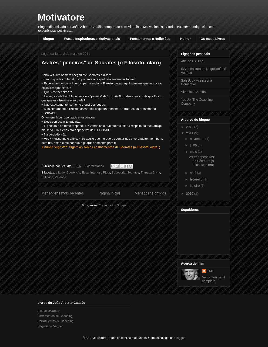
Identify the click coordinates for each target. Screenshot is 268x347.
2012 (190, 127)
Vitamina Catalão (193, 92)
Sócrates (133, 172)
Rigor (106, 172)
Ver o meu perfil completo (213, 279)
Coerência (73, 172)
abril (193, 173)
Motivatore (61, 17)
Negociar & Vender (50, 326)
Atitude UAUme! (192, 61)
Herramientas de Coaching (55, 321)
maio (194, 151)
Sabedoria (118, 172)
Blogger (179, 338)
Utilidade (47, 177)
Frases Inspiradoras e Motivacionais (92, 39)
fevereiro (196, 179)
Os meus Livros (213, 39)
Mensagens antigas (150, 193)
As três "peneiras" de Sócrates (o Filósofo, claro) (101, 63)
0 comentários (94, 166)
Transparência (150, 172)
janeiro (195, 185)
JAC (210, 271)
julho (194, 145)
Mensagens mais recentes (62, 193)
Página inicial (109, 193)
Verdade (60, 177)
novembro (197, 139)
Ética (85, 172)
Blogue (48, 39)
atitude (60, 172)
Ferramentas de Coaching (54, 316)
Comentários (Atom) (112, 205)
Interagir (95, 172)
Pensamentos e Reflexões (150, 39)
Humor (185, 39)
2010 (190, 193)
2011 (190, 133)
